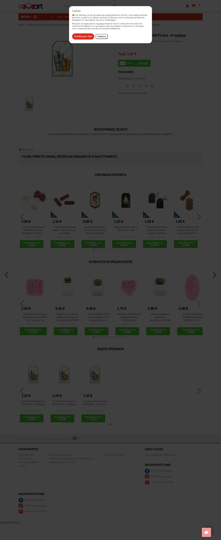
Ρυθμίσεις (101, 36)
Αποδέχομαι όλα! (83, 36)
